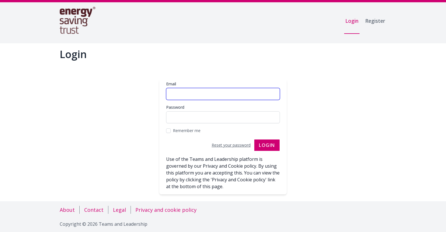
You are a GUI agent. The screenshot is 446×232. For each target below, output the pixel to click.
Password (175, 107)
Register (375, 20)
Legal (119, 209)
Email (171, 84)
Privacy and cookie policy (166, 209)
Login (351, 20)
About (67, 209)
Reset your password (231, 145)
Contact (94, 209)
